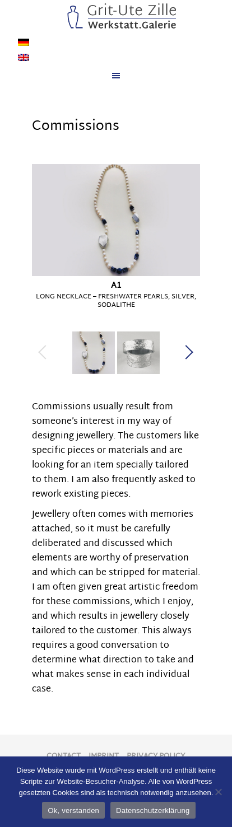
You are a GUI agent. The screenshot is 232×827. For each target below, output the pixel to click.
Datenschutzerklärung (152, 810)
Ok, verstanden (73, 810)
